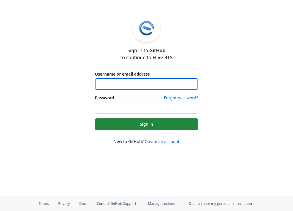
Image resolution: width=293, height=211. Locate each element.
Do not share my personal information (220, 203)
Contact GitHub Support (116, 203)
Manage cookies (161, 203)
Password (104, 98)
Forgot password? (181, 98)
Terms (44, 203)
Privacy (64, 203)
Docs (83, 203)
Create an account (162, 141)
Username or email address (122, 74)
